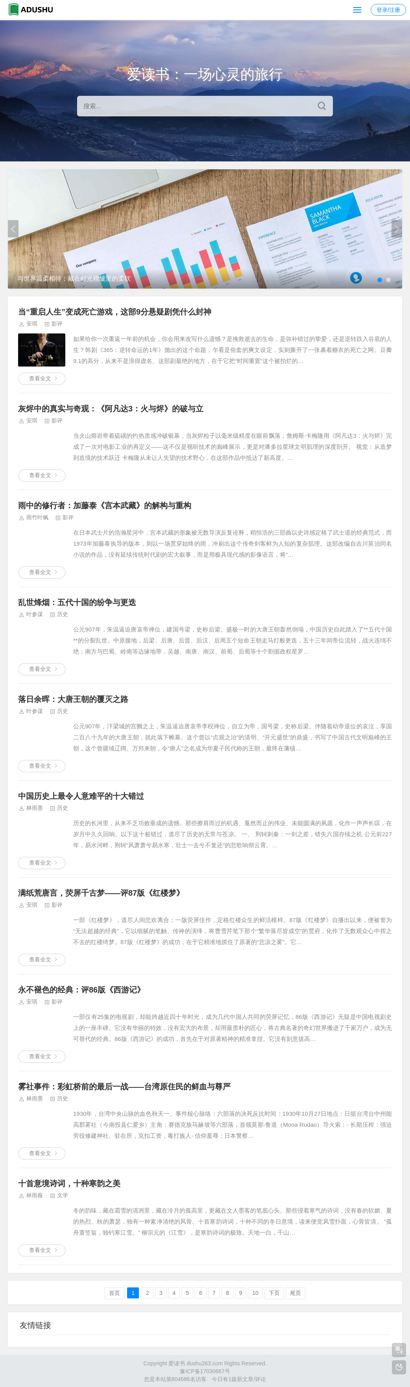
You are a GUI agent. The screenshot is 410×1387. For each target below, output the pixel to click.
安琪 (31, 323)
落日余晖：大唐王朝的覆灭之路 (73, 699)
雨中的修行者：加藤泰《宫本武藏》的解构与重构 (104, 505)
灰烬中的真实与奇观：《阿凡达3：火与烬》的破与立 (110, 408)
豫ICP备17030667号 (205, 1371)
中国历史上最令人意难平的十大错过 (81, 796)
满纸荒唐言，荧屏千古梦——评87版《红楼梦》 (101, 893)
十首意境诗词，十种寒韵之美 (69, 1183)
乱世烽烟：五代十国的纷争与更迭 (77, 602)
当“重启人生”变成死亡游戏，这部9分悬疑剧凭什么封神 (114, 311)
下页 (274, 1293)
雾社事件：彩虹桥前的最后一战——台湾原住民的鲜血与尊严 (124, 1086)
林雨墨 (34, 808)
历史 (62, 614)
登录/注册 (388, 10)
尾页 (295, 1293)
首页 (114, 1293)
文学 (62, 1195)
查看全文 (40, 378)
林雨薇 (34, 1195)
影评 (57, 323)
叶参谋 (34, 614)
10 (255, 1293)
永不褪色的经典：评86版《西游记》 (81, 989)
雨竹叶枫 (37, 517)
